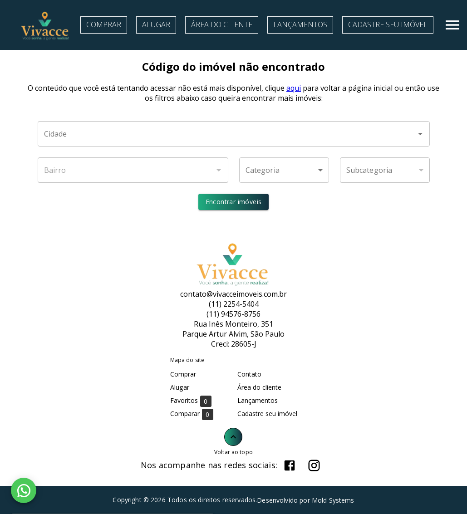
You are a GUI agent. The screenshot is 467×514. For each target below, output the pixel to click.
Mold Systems (333, 500)
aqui (293, 88)
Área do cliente (221, 24)
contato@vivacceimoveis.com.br (233, 294)
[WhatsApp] (23, 490)
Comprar (103, 24)
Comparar (191, 414)
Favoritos (190, 401)
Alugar (156, 24)
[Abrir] (420, 133)
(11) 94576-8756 (233, 314)
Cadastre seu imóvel (388, 24)
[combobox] (234, 134)
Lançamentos (300, 24)
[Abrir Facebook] (289, 465)
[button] (284, 170)
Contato (249, 374)
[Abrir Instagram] (314, 465)
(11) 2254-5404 (234, 304)
